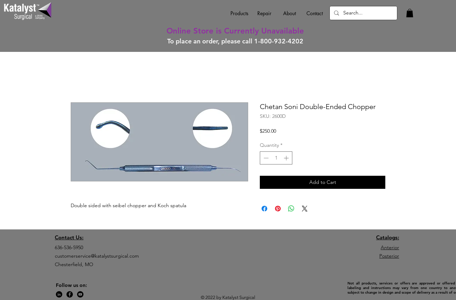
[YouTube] (80, 294)
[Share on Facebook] (264, 208)
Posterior (389, 256)
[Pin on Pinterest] (278, 208)
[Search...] (362, 13)
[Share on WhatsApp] (291, 208)
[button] (409, 13)
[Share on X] (304, 208)
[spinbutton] (276, 158)
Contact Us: (69, 237)
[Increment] (286, 158)
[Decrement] (265, 158)
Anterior (390, 247)
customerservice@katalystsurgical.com (97, 256)
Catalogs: (387, 237)
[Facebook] (69, 294)
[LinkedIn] (59, 294)
